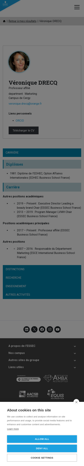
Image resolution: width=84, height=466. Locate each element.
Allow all (42, 439)
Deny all (42, 448)
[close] (76, 402)
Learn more (13, 429)
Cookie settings (42, 457)
